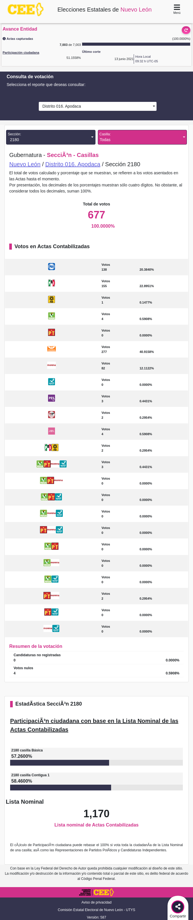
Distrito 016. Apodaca (60, 106)
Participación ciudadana (21, 52)
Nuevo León (25, 164)
